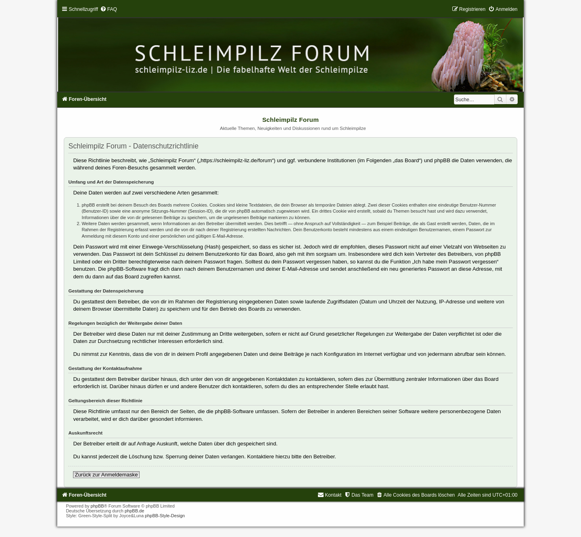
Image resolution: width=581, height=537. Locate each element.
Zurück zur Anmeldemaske (106, 475)
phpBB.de (134, 510)
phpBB (97, 506)
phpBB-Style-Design (165, 515)
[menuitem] (108, 9)
